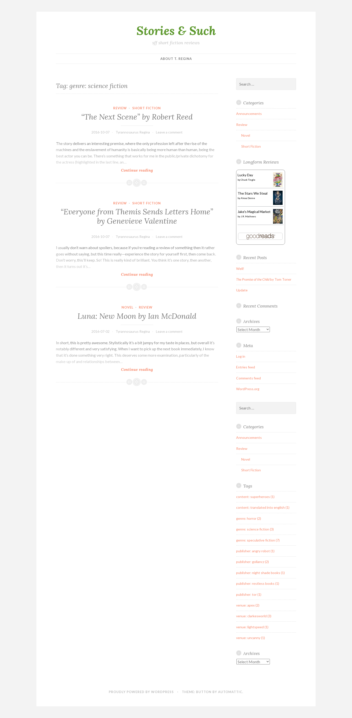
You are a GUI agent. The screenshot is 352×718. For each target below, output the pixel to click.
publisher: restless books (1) (257, 583)
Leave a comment (169, 132)
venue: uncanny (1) (250, 638)
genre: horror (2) (248, 518)
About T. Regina (176, 59)
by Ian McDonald (136, 316)
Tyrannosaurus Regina (133, 132)
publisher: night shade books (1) (260, 573)
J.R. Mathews (248, 216)
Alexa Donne (248, 198)
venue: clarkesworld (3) (253, 616)
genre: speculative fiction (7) (258, 540)
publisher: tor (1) (248, 594)
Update (242, 290)
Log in (240, 356)
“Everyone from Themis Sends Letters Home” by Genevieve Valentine (137, 216)
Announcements (249, 113)
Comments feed (248, 378)
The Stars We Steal (252, 193)
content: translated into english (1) (262, 507)
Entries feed (245, 367)
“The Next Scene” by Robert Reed (137, 117)
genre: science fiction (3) (255, 529)
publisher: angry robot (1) (255, 551)
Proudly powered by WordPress (141, 692)
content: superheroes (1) (255, 497)
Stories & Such (176, 30)
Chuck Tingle (248, 179)
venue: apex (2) (247, 605)
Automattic (230, 692)
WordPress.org (247, 389)
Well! (240, 268)
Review (120, 108)
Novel (127, 307)
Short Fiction (146, 108)
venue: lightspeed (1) (252, 627)
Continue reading (143, 170)
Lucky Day (245, 175)
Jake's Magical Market (254, 212)
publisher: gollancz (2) (252, 562)
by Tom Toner (263, 279)
